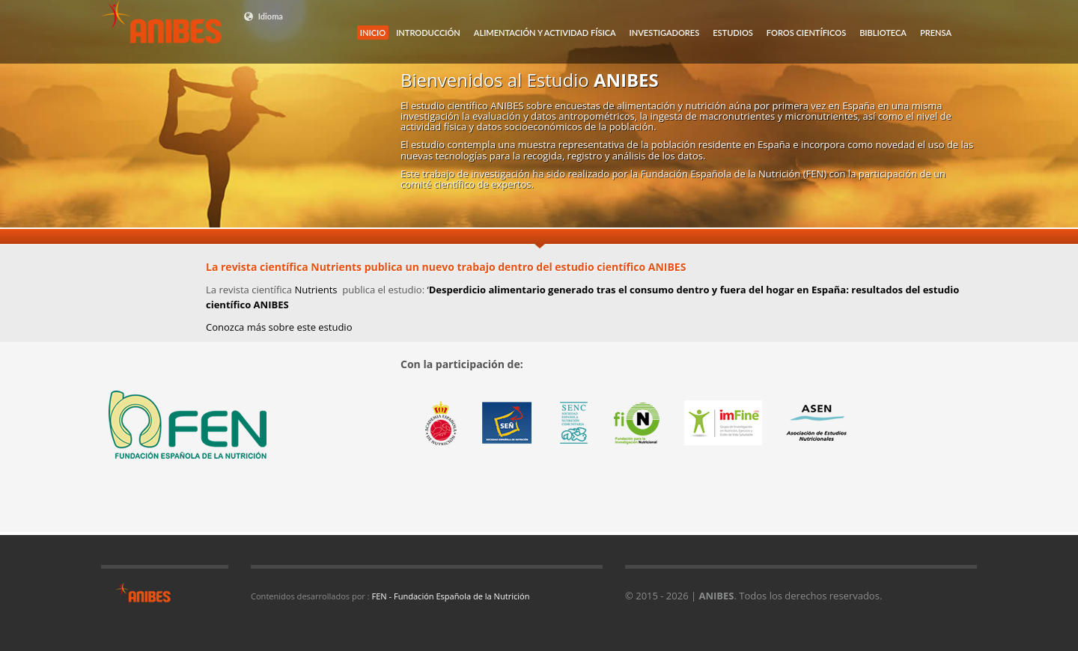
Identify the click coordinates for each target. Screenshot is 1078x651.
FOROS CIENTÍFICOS (806, 32)
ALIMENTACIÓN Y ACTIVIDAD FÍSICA (545, 32)
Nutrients (316, 289)
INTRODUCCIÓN (428, 32)
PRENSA (935, 32)
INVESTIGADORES (665, 32)
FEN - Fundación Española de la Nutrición (450, 596)
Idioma (263, 16)
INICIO (373, 32)
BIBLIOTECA (883, 32)
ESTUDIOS (733, 32)
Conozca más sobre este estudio (279, 327)
